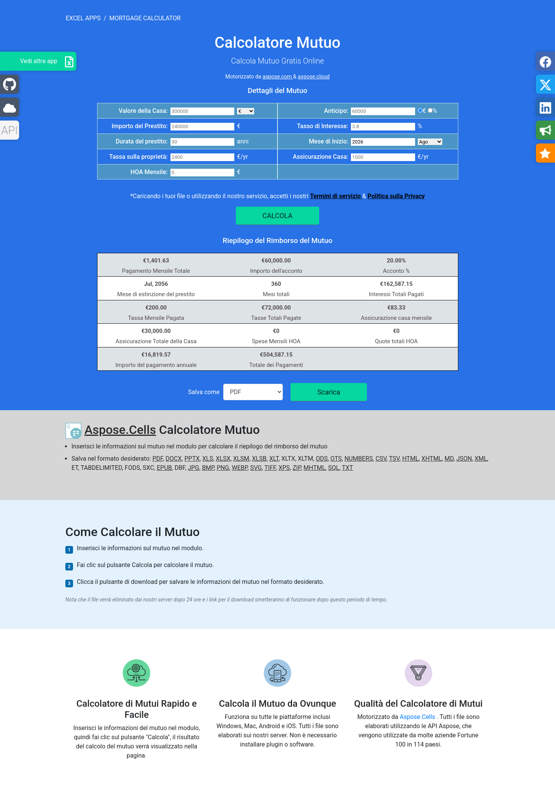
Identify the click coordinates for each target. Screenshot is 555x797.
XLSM (241, 458)
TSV (394, 458)
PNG (223, 467)
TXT (347, 467)
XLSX (223, 458)
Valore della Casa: (142, 110)
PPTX (192, 458)
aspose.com (278, 76)
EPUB (164, 467)
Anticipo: (336, 110)
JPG (193, 467)
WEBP (240, 467)
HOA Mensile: (148, 172)
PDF (158, 458)
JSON (464, 458)
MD (449, 458)
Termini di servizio (336, 196)
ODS (322, 458)
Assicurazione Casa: (320, 156)
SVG (256, 467)
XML (481, 458)
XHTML (432, 458)
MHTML (314, 467)
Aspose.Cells (120, 429)
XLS (207, 458)
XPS (284, 467)
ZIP (296, 467)
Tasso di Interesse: (323, 126)
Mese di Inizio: (328, 141)
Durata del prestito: (142, 141)
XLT (273, 458)
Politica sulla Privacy (396, 196)
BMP (208, 467)
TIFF (270, 467)
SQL (333, 467)
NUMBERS (358, 458)
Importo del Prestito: (140, 126)
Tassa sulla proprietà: (138, 156)
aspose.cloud (313, 76)
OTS (336, 458)
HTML (410, 458)
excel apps (83, 18)
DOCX (174, 458)
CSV (381, 458)
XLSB (259, 458)
